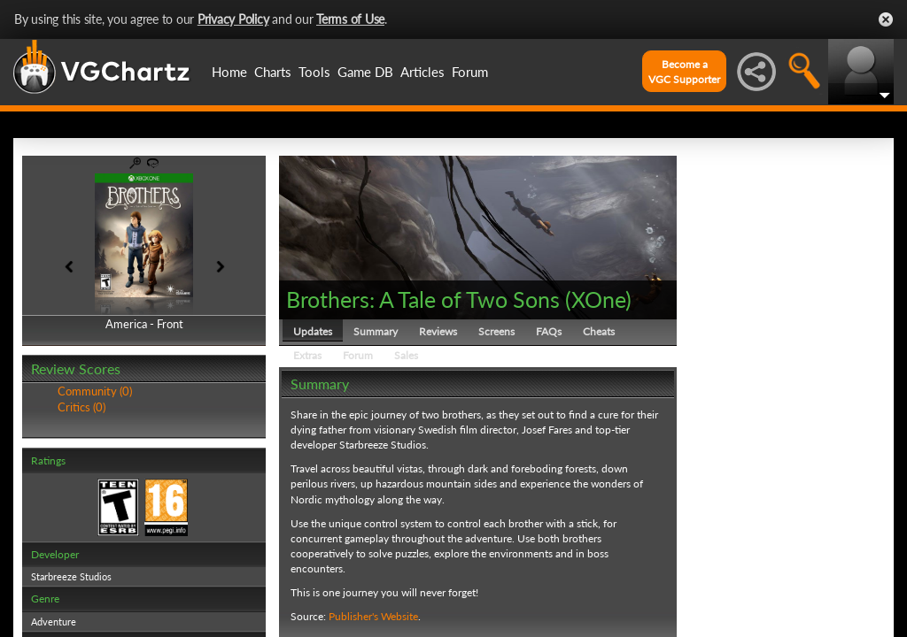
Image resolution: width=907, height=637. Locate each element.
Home (229, 72)
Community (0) (95, 391)
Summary (375, 331)
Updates (312, 331)
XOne (598, 299)
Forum (470, 72)
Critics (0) (81, 407)
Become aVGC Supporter (684, 72)
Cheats (599, 331)
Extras (307, 355)
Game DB (365, 72)
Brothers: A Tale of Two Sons (423, 299)
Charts (272, 72)
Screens (496, 331)
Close (886, 19)
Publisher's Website (373, 616)
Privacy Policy (233, 19)
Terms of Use (350, 19)
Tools (314, 72)
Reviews (438, 331)
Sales (406, 355)
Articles (422, 72)
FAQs (549, 331)
